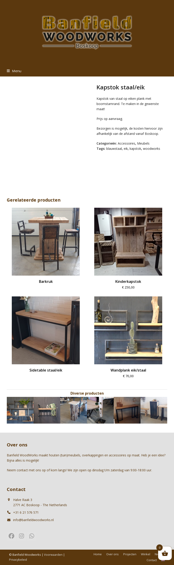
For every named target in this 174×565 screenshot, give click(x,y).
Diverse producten (87, 393)
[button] (14, 71)
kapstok (135, 148)
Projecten (129, 554)
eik (126, 148)
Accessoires (126, 143)
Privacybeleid (18, 560)
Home (98, 554)
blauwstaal (114, 148)
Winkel (145, 554)
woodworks (151, 148)
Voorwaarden (53, 555)
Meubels (143, 143)
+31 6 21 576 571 (26, 512)
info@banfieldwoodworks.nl (33, 520)
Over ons (112, 554)
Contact (152, 560)
